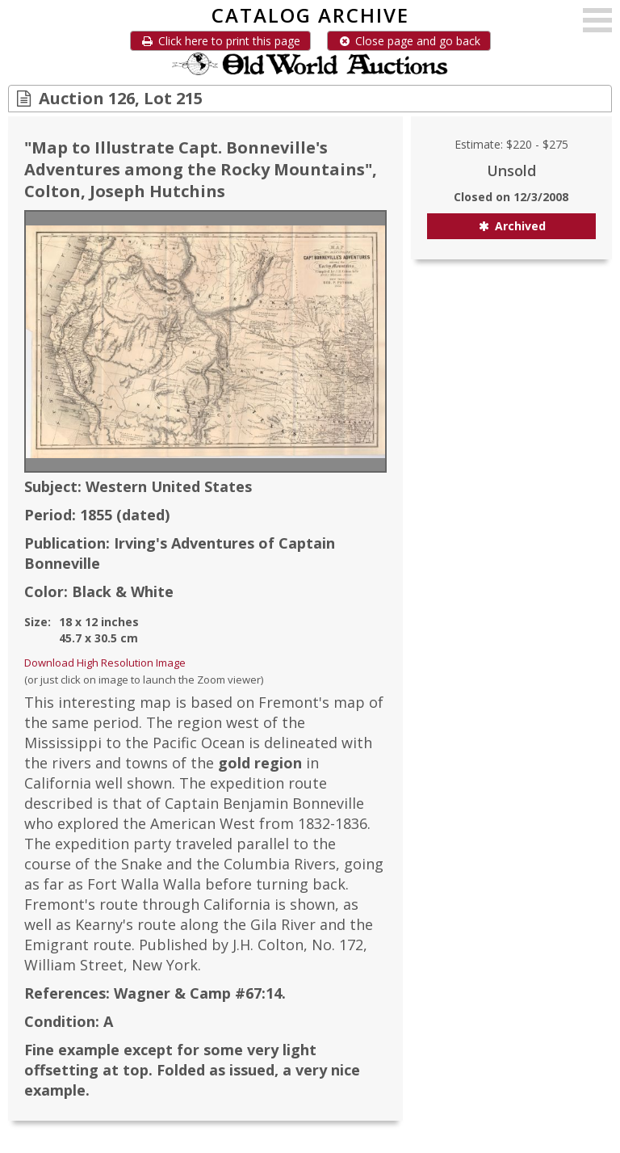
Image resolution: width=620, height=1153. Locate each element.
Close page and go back (408, 40)
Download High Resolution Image (105, 662)
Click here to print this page (220, 40)
